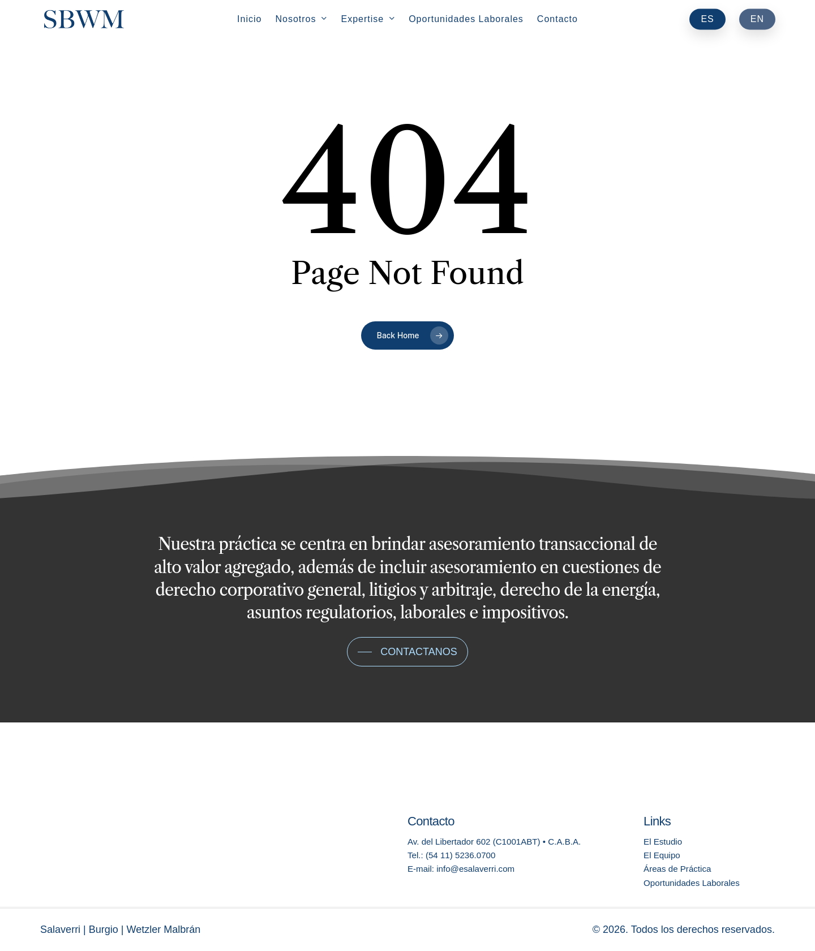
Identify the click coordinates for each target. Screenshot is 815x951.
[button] (407, 652)
